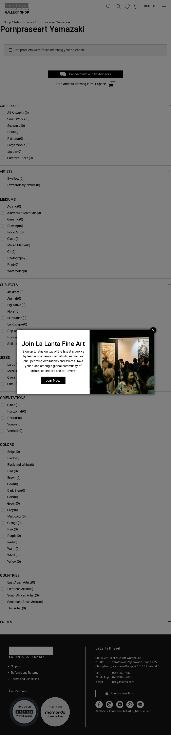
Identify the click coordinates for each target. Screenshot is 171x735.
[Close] (153, 330)
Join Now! (53, 380)
